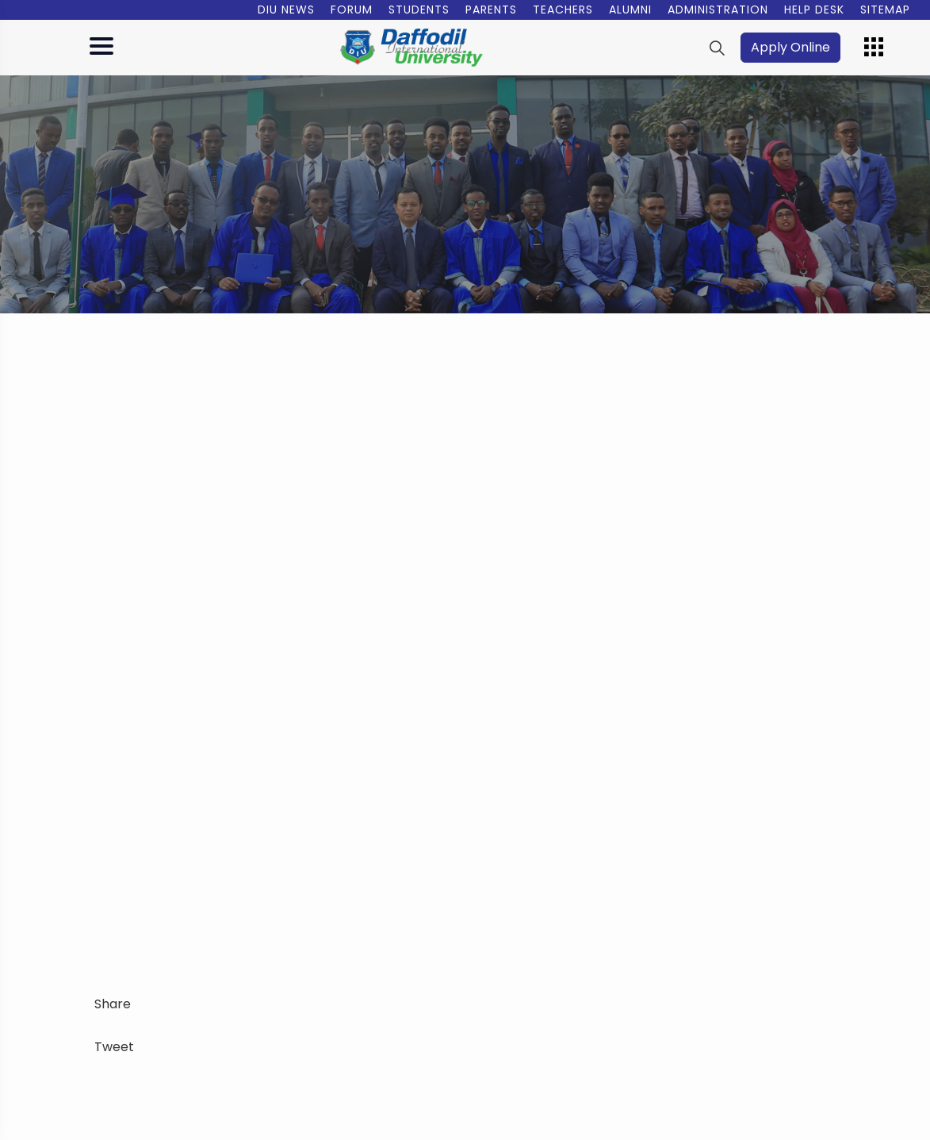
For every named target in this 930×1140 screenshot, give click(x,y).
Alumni (630, 9)
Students (419, 9)
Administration (718, 9)
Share (112, 1004)
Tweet (114, 1047)
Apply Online (790, 47)
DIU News (286, 9)
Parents (491, 9)
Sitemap (885, 9)
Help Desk (814, 9)
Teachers (563, 9)
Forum (352, 9)
